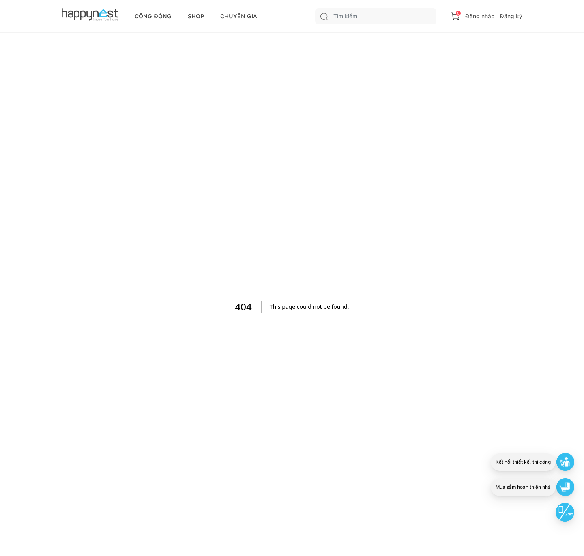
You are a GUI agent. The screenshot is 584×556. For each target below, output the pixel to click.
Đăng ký (511, 16)
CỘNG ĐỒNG (153, 16)
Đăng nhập (480, 16)
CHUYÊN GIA (238, 16)
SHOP (196, 16)
